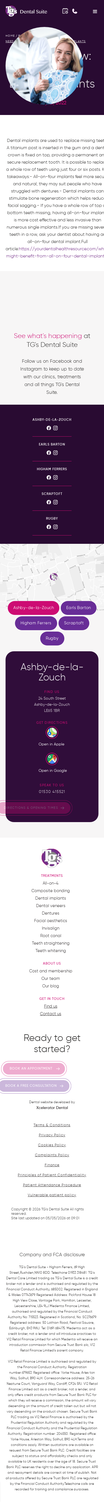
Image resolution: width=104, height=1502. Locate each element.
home (10, 35)
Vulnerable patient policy (52, 1195)
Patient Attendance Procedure (52, 1185)
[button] (95, 11)
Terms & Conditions (52, 1125)
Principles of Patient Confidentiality (52, 1175)
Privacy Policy (52, 1135)
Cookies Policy (52, 1145)
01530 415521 (52, 792)
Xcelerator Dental (52, 1108)
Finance (52, 1165)
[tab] (33, 608)
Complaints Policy (52, 1155)
